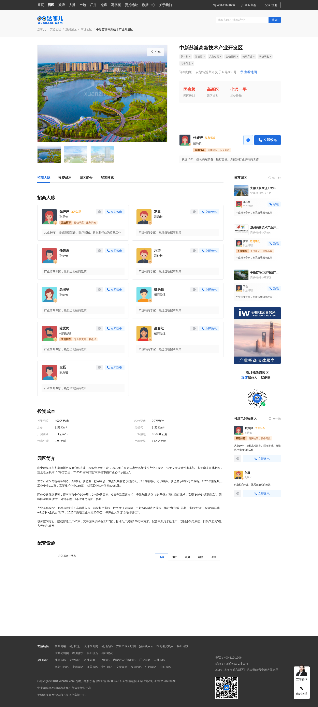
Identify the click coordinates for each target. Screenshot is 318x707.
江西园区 (151, 666)
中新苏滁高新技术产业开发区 (114, 29)
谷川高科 (107, 646)
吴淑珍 (64, 289)
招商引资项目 (165, 646)
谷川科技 (182, 646)
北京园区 (60, 660)
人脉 (72, 5)
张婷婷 (198, 137)
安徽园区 (55, 29)
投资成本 (64, 177)
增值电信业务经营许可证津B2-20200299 (150, 681)
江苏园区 (92, 666)
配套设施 (107, 177)
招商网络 (60, 646)
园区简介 (86, 177)
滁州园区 (71, 29)
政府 (61, 5)
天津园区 (75, 660)
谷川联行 (75, 646)
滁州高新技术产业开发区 (265, 227)
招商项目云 (146, 646)
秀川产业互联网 (126, 646)
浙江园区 (107, 666)
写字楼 (116, 5)
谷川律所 (78, 653)
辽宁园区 (144, 660)
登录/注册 (271, 5)
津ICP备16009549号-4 (110, 681)
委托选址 (131, 5)
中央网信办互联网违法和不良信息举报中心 (64, 688)
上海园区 (78, 666)
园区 (51, 5)
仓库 (104, 5)
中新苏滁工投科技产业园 (265, 272)
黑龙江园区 (62, 666)
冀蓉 (245, 241)
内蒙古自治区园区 (124, 660)
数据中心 (148, 5)
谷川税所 (92, 653)
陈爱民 (64, 328)
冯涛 (157, 250)
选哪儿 (41, 29)
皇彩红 (159, 328)
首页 (40, 5)
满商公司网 (62, 653)
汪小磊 (246, 202)
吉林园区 (159, 660)
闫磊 (245, 286)
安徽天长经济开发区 (263, 188)
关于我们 (165, 5)
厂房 (93, 5)
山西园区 (104, 660)
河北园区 (89, 660)
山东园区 (165, 666)
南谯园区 (86, 29)
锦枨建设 (107, 653)
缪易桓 (159, 289)
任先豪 (64, 250)
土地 (83, 5)
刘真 (157, 211)
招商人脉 (43, 177)
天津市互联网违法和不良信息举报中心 (61, 694)
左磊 (62, 367)
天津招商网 (91, 646)
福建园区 (136, 666)
